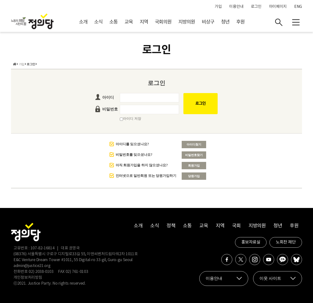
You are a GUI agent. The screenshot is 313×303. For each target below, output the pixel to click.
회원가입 (194, 165)
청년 (225, 22)
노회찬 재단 (286, 242)
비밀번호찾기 (194, 155)
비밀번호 (110, 109)
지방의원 (186, 22)
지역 (144, 22)
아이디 (108, 97)
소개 (83, 22)
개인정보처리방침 (27, 277)
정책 (171, 226)
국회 (236, 226)
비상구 (208, 22)
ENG (298, 6)
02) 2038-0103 (41, 271)
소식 (98, 22)
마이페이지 (278, 6)
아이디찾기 (194, 144)
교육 (128, 22)
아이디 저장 (130, 119)
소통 (113, 22)
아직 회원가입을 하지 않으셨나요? (142, 165)
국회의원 (163, 22)
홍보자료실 (250, 242)
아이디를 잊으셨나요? (132, 144)
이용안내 (236, 6)
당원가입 (194, 176)
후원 (240, 22)
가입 (218, 6)
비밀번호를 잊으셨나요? (134, 155)
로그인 (256, 6)
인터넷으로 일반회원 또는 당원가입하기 (146, 176)
